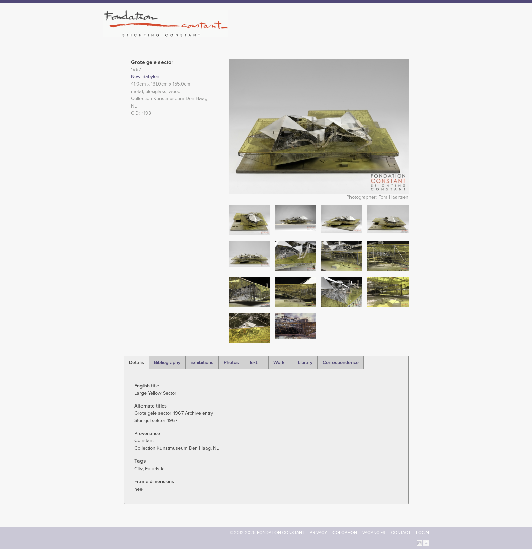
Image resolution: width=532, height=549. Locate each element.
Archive (381, 34)
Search (425, 33)
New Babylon (145, 76)
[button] (249, 220)
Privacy (318, 532)
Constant (325, 34)
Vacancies (373, 532)
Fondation (295, 34)
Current (406, 34)
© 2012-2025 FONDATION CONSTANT (267, 532)
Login (422, 532)
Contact (401, 532)
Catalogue (353, 34)
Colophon (344, 532)
